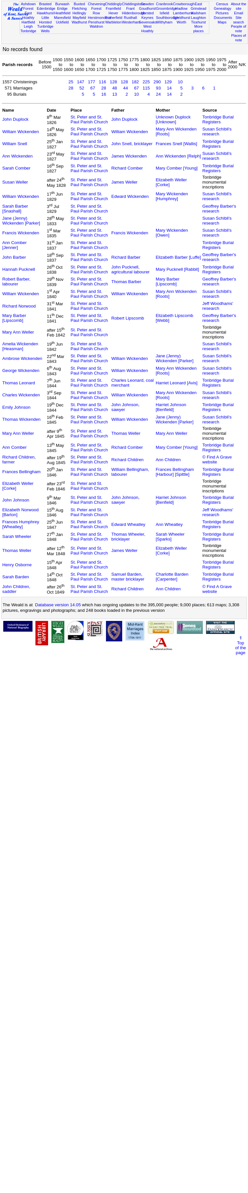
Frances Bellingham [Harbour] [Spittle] (175, 472)
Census (222, 4)
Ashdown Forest (28, 6)
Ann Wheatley (169, 524)
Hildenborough (133, 13)
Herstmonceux (99, 18)
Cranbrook (164, 4)
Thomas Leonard (18, 382)
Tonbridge (28, 31)
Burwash (62, 4)
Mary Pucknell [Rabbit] (177, 269)
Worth (181, 22)
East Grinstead (198, 6)
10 (180, 81)
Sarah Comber (16, 168)
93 (158, 88)
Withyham (164, 22)
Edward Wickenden (130, 196)
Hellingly (79, 13)
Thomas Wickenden (21, 419)
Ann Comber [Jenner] (14, 245)
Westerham (131, 22)
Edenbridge (46, 8)
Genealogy (222, 8)
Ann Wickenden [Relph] (178, 156)
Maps (222, 22)
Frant (130, 8)
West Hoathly (147, 28)
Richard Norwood (19, 306)
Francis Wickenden (20, 232)
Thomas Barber (126, 281)
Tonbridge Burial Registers (218, 119)
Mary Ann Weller (18, 332)
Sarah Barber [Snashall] (15, 208)
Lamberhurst (183, 13)
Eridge (62, 8)
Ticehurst (198, 22)
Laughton (198, 18)
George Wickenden (20, 370)
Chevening (96, 4)
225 (146, 81)
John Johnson (15, 500)
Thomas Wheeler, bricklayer (128, 537)
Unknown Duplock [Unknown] (173, 119)
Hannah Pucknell (18, 269)
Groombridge (166, 8)
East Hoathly (28, 15)
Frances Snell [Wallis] (176, 143)
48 (114, 88)
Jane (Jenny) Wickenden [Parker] (21, 221)
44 (125, 88)
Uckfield (62, 22)
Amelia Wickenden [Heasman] (20, 346)
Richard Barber (126, 257)
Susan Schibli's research (217, 131)
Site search (238, 20)
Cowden (147, 4)
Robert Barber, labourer (16, 281)
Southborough (167, 18)
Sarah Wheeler (16, 536)
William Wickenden (20, 131)
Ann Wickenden (17, 156)
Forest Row (96, 11)
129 (168, 81)
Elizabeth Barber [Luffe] (178, 257)
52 (81, 88)
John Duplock (15, 119)
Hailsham (198, 13)
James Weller (124, 182)
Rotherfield (114, 18)
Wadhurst (79, 22)
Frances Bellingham (21, 471)
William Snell (14, 143)
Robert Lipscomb (127, 318)
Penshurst (96, 22)
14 (169, 88)
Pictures (221, 13)
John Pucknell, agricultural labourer (130, 269)
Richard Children (127, 459)
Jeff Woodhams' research (217, 306)
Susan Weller (15, 182)
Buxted (79, 4)
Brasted (45, 4)
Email (238, 13)
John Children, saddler (16, 589)
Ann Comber (14, 447)
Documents (223, 18)
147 (80, 81)
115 (146, 88)
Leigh (28, 26)
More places (198, 28)
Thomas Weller (125, 433)
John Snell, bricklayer (132, 143)
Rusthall (130, 18)
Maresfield (62, 18)
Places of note (238, 38)
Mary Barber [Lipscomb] (167, 281)
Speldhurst (181, 18)
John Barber (14, 257)
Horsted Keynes (147, 15)
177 (91, 81)
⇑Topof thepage (240, 645)
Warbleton (113, 22)
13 (114, 94)
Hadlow (182, 8)
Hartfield (28, 22)
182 (135, 81)
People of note (238, 28)
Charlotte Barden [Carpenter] (172, 577)
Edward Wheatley (128, 524)
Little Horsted (45, 20)
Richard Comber (127, 168)
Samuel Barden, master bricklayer (127, 577)
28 (71, 88)
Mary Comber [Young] (177, 168)
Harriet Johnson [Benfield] (171, 407)
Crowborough (184, 4)
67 (92, 88)
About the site (238, 6)
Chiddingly (113, 4)
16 (103, 94)
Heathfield (62, 13)
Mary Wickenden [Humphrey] (172, 196)
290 (157, 81)
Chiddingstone (133, 4)
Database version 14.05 (58, 604)
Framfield (113, 8)
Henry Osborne (17, 564)
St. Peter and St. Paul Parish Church (89, 119)
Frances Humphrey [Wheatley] (20, 524)
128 (113, 81)
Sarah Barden (15, 576)
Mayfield (79, 18)
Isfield (164, 13)
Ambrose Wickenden (22, 358)
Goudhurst (147, 8)
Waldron (96, 26)
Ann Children (168, 459)
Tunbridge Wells (45, 28)
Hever (113, 13)
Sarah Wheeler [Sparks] (170, 537)
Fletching (79, 8)
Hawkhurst (45, 13)
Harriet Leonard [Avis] (177, 382)
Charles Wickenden (21, 394)
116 (102, 81)
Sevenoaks (148, 22)
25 (71, 81)
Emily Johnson (16, 407)
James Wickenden (129, 156)
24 (158, 94)
